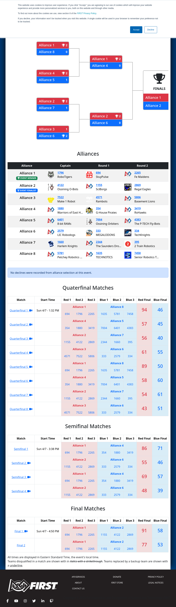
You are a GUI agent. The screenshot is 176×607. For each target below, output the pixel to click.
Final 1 (21, 531)
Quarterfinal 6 (21, 381)
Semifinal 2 (21, 463)
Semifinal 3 (21, 477)
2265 (137, 173)
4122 (60, 185)
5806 (137, 197)
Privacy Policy (86, 13)
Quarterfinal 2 (21, 324)
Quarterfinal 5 (21, 367)
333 (98, 231)
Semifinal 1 (21, 449)
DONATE (117, 576)
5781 (60, 253)
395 (136, 242)
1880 (60, 208)
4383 (137, 219)
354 (98, 208)
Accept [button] (136, 30)
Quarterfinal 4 (21, 353)
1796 (60, 173)
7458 (137, 253)
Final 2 (21, 545)
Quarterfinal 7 (21, 395)
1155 (99, 185)
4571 (99, 197)
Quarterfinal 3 (21, 339)
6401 (60, 219)
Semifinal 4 (21, 491)
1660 (60, 242)
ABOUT (78, 582)
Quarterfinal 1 (21, 310)
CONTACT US (78, 588)
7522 (60, 197)
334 (136, 231)
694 (98, 173)
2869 (137, 185)
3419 (137, 208)
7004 (99, 219)
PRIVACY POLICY (156, 576)
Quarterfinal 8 (21, 409)
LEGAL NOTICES (155, 582)
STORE (117, 582)
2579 (60, 231)
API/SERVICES (78, 576)
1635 (99, 253)
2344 (99, 242)
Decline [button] (150, 30)
